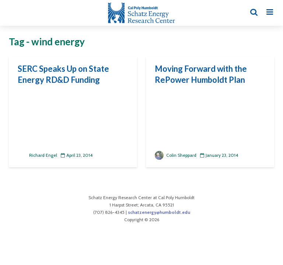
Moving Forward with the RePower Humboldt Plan (201, 74)
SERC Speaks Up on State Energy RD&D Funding (63, 74)
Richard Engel (37, 155)
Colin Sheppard (175, 155)
